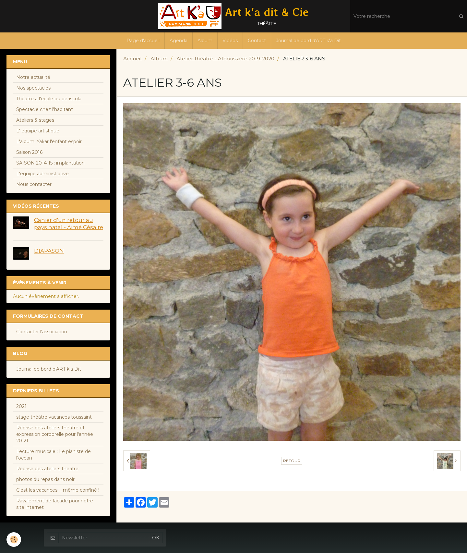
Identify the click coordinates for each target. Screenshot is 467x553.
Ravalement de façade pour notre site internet (54, 504)
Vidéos (230, 40)
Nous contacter (34, 184)
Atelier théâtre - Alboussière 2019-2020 (225, 58)
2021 (21, 406)
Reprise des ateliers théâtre (47, 469)
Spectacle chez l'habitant (44, 109)
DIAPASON (49, 251)
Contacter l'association (41, 332)
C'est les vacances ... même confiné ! (57, 490)
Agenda (178, 40)
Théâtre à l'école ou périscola (48, 99)
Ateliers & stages (35, 120)
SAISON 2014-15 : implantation (50, 163)
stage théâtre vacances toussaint (54, 417)
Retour (291, 460)
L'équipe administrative (42, 174)
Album (205, 40)
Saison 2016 (29, 152)
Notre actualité (33, 77)
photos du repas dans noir (45, 479)
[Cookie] (13, 539)
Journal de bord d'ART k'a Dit (308, 40)
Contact (257, 40)
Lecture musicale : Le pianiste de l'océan (53, 455)
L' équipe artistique (37, 131)
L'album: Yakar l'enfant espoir (49, 141)
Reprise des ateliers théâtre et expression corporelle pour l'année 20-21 (54, 434)
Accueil (132, 58)
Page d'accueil (143, 40)
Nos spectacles (33, 88)
